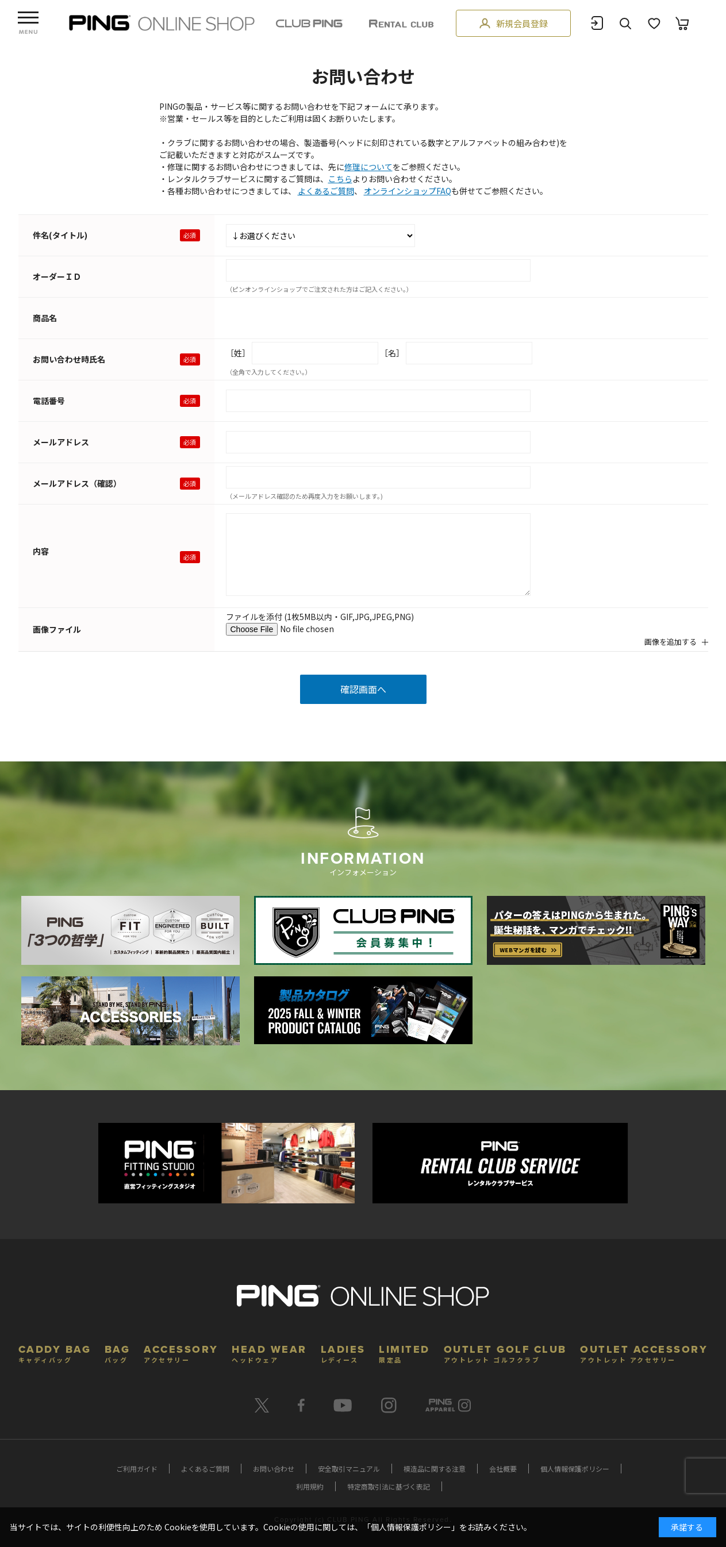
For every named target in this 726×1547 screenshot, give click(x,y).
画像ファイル (57, 629)
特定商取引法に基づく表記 (388, 1486)
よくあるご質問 (326, 191)
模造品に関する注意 (435, 1468)
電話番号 (49, 400)
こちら (340, 178)
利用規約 (310, 1486)
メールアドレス (61, 442)
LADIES (343, 1352)
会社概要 (503, 1468)
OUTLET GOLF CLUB (505, 1352)
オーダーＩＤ (57, 276)
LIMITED (404, 1352)
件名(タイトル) (60, 235)
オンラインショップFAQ (407, 191)
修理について (368, 166)
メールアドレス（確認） (77, 483)
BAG (117, 1352)
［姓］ (238, 353)
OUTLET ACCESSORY (644, 1352)
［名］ (392, 353)
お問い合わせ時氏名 (69, 359)
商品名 (45, 318)
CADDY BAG (54, 1352)
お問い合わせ (273, 1468)
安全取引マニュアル (349, 1468)
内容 (41, 551)
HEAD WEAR (269, 1352)
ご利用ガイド (137, 1468)
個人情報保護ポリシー (574, 1468)
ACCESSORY (181, 1352)
